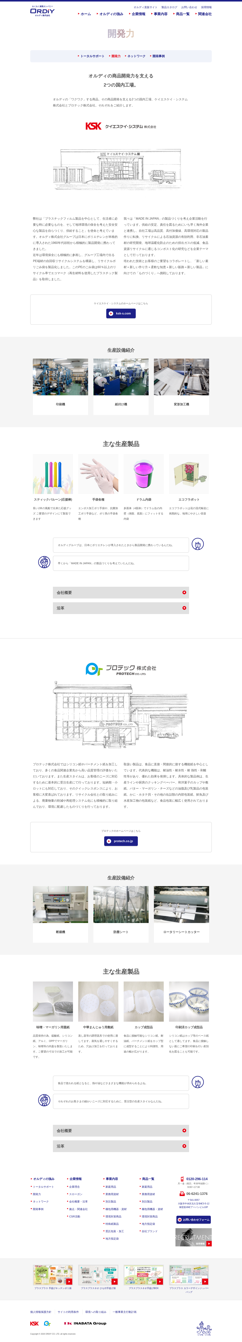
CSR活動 (74, 1216)
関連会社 (205, 14)
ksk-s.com (123, 313)
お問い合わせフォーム (196, 1219)
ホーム (86, 14)
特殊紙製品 (112, 1223)
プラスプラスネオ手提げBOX (143, 1288)
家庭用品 (110, 1186)
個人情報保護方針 (40, 1311)
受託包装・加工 (114, 1231)
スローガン (75, 1194)
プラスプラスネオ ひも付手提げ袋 (98, 1288)
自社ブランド (150, 1231)
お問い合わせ (189, 7)
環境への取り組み (95, 1311)
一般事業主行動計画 (125, 1311)
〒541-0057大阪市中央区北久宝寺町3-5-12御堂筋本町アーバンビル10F (193, 1204)
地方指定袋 (112, 1238)
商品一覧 (183, 14)
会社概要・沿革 (78, 1201)
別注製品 (110, 1201)
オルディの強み (111, 14)
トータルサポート (92, 56)
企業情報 (138, 14)
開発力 (116, 56)
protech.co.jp (123, 841)
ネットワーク (136, 56)
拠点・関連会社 (78, 1209)
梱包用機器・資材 (116, 1209)
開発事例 (159, 56)
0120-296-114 (197, 1179)
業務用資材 (112, 1194)
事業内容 (161, 14)
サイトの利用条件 (68, 1311)
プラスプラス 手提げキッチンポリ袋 (52, 1288)
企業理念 (74, 1186)
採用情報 (206, 7)
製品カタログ (169, 7)
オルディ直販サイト (145, 7)
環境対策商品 (113, 1216)
